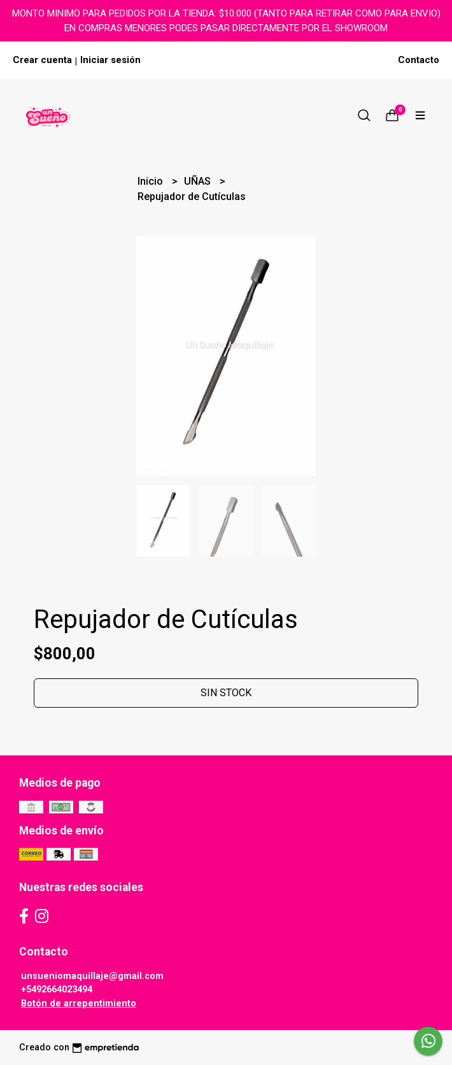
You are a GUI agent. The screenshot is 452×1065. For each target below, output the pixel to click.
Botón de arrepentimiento (78, 1003)
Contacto (418, 60)
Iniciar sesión (110, 60)
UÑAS (198, 181)
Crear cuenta (42, 60)
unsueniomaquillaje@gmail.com (92, 976)
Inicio (152, 181)
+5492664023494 (56, 989)
